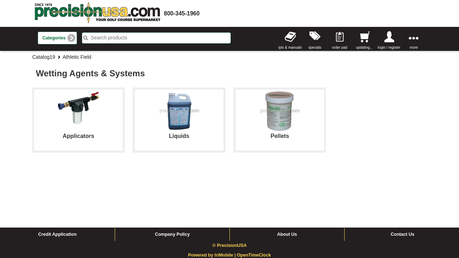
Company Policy (172, 180)
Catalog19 (43, 57)
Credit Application (57, 180)
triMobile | (225, 201)
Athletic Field (77, 57)
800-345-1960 (182, 13)
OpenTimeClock (254, 201)
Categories (54, 37)
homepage (97, 13)
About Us (287, 180)
